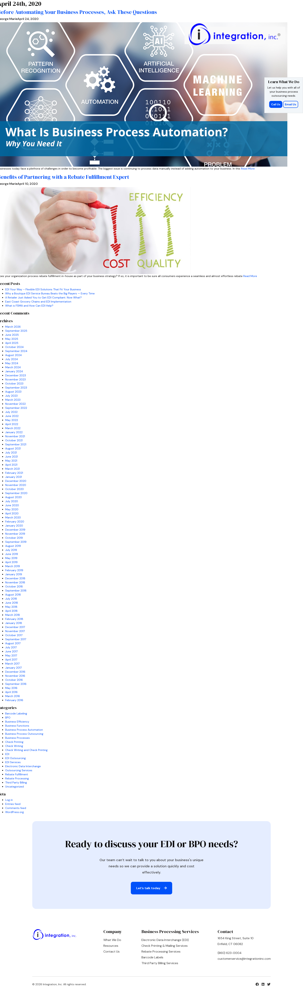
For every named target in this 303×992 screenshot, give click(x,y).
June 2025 (12, 335)
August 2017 (12, 643)
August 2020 (13, 497)
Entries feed (12, 804)
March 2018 (12, 615)
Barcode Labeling (16, 713)
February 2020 (14, 521)
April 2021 (11, 464)
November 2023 (15, 379)
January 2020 (14, 525)
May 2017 (11, 655)
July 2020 (11, 501)
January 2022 (14, 432)
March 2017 (12, 663)
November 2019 (15, 533)
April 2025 (11, 343)
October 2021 (14, 440)
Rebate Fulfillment (16, 774)
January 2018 (13, 623)
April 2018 (11, 611)
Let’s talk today (151, 888)
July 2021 (11, 452)
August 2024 (13, 355)
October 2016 (14, 680)
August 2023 (13, 391)
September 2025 (16, 330)
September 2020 (16, 493)
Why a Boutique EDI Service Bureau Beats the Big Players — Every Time (50, 293)
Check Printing (14, 742)
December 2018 (15, 578)
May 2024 (11, 363)
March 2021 (12, 468)
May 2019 (11, 558)
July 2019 (11, 550)
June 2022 (12, 416)
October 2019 (14, 537)
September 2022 (16, 408)
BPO (7, 717)
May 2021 (11, 460)
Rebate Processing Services (160, 951)
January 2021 (13, 477)
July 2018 (11, 598)
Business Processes (17, 738)
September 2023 (16, 387)
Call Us (276, 104)
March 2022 (12, 428)
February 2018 (14, 619)
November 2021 (15, 436)
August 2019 (13, 546)
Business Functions (17, 725)
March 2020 (13, 517)
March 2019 (12, 566)
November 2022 (15, 404)
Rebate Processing (17, 778)
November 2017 (15, 631)
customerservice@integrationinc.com (244, 959)
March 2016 (12, 696)
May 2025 (11, 339)
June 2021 (11, 456)
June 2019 (11, 554)
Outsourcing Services (18, 770)
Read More (248, 168)
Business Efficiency (17, 721)
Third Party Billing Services (159, 963)
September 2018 (15, 590)
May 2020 (11, 509)
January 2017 (13, 667)
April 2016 (11, 692)
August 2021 (13, 448)
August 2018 (13, 594)
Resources (110, 946)
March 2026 (13, 326)
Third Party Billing (16, 782)
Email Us (290, 104)
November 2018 (15, 582)
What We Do (112, 940)
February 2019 (14, 570)
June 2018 (11, 602)
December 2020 (15, 481)
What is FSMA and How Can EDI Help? (29, 305)
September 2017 (15, 639)
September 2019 (15, 542)
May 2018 (11, 606)
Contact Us (111, 951)
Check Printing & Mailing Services (164, 946)
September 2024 (16, 351)
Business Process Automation (24, 729)
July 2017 (11, 647)
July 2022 (11, 412)
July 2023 (11, 395)
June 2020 (12, 505)
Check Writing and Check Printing (26, 750)
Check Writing (14, 746)
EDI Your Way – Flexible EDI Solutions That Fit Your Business (43, 289)
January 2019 (13, 574)
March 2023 (12, 399)
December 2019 (15, 529)
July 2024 (11, 359)
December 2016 (15, 671)
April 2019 (11, 562)
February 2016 (14, 700)
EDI (7, 754)
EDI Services (13, 762)
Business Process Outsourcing (24, 733)
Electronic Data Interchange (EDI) (165, 940)
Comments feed (15, 808)
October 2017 (13, 635)
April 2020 (12, 513)
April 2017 (11, 659)
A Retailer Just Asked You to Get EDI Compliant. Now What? (43, 297)
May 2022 (11, 420)
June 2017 (11, 651)
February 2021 (14, 473)
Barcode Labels (152, 957)
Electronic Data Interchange (23, 766)
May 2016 (11, 688)
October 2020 (14, 489)
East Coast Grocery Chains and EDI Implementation (38, 301)
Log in (9, 800)
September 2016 (15, 684)
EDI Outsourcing (15, 758)
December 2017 (15, 627)
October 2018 (14, 586)
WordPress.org (14, 812)
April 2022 (11, 424)
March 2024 (13, 367)
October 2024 (14, 347)
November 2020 (15, 485)
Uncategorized (14, 786)
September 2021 (15, 444)
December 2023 (15, 375)
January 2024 (14, 371)
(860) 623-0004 (230, 953)
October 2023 (14, 383)
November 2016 (15, 676)
